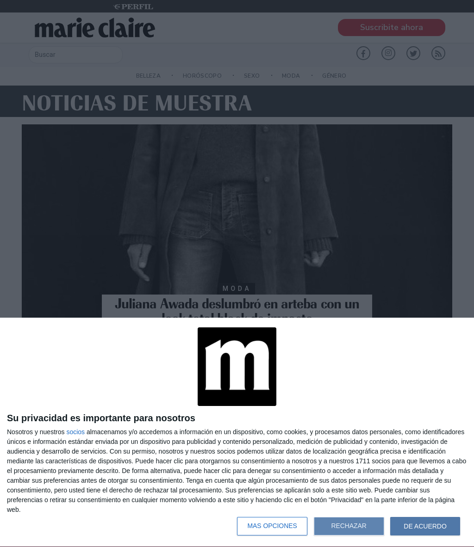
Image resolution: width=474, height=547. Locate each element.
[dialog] (237, 432)
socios (75, 432)
